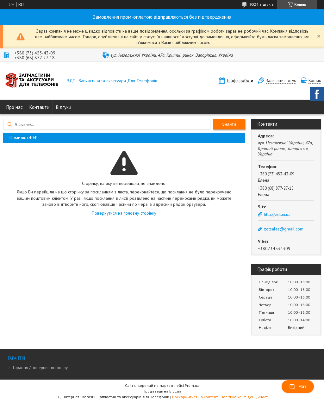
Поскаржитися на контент (195, 396)
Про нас (14, 107)
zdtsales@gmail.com (283, 229)
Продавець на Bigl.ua (162, 391)
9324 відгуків (262, 4)
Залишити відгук (281, 80)
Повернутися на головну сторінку (124, 213)
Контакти (39, 107)
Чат (297, 386)
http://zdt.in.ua (277, 214)
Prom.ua (192, 385)
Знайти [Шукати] (229, 124)
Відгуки (63, 107)
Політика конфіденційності (245, 396)
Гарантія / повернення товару (40, 367)
